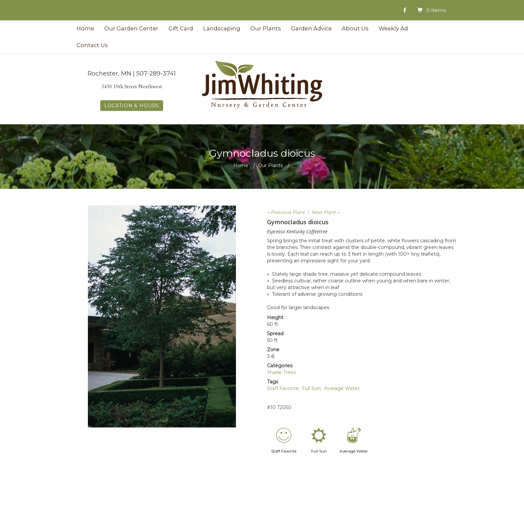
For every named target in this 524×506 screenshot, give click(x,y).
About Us (355, 28)
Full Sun (311, 388)
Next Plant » (325, 212)
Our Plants (265, 28)
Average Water (341, 388)
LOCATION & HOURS (131, 106)
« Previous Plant (286, 212)
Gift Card (180, 28)
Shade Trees (281, 372)
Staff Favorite (282, 388)
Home (85, 28)
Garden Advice (311, 28)
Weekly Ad (393, 28)
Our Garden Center (131, 28)
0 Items (436, 10)
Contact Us (92, 45)
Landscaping (221, 28)
